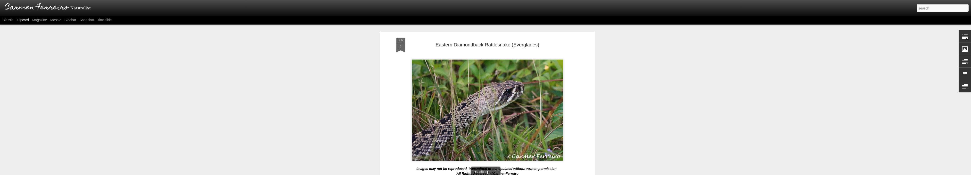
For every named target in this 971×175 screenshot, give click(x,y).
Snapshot (87, 20)
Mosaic (55, 20)
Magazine (39, 20)
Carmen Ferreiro (506, 119)
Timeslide (104, 20)
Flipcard (23, 20)
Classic (7, 20)
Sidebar (70, 20)
